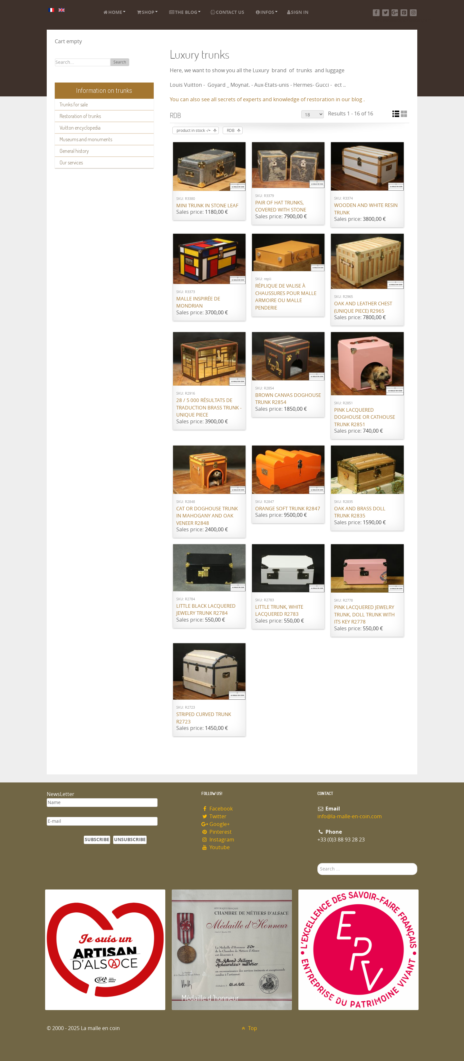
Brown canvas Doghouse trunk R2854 (288, 399)
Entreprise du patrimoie (343, 998)
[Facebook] (376, 12)
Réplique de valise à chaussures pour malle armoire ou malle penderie (285, 297)
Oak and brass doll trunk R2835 (359, 512)
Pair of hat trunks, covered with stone (280, 206)
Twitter (214, 816)
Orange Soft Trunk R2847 (287, 509)
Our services (71, 162)
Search (119, 62)
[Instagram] (413, 12)
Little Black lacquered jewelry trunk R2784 (206, 609)
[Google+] (395, 12)
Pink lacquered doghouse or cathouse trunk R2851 (364, 417)
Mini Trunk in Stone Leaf (207, 206)
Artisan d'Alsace (78, 998)
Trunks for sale (74, 104)
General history (74, 151)
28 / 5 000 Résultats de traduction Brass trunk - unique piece (209, 408)
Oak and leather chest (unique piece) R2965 (363, 307)
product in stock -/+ (194, 130)
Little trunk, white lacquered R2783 (279, 610)
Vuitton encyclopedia (80, 127)
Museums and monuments (86, 139)
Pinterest (216, 832)
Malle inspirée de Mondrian (198, 302)
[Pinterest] (404, 12)
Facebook (217, 809)
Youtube (215, 847)
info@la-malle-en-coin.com (349, 816)
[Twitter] (385, 12)
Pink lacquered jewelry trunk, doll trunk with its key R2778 (364, 614)
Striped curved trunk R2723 (203, 718)
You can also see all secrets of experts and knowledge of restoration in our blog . (267, 99)
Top (248, 1028)
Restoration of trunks (80, 116)
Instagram (217, 840)
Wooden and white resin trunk (366, 209)
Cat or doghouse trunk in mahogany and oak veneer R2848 (207, 516)
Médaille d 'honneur (210, 998)
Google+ (215, 824)
